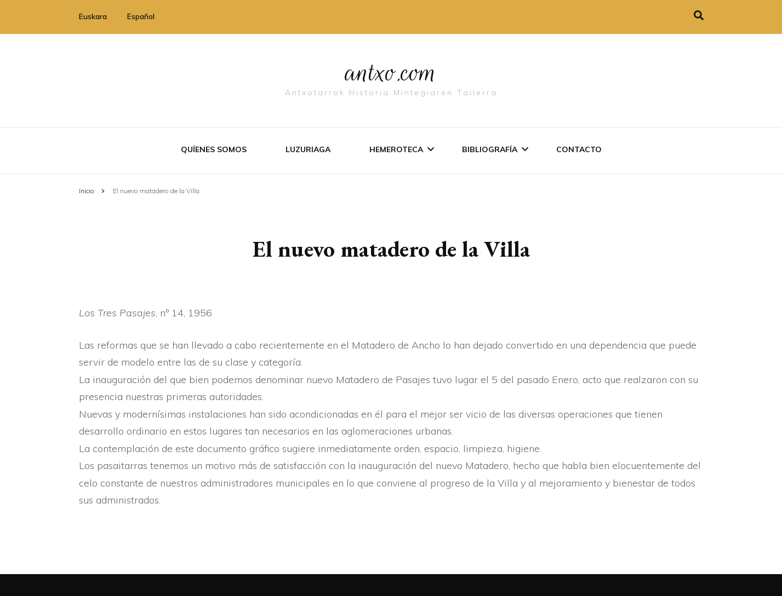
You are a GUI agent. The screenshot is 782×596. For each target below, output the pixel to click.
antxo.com (391, 72)
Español (141, 16)
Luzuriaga (308, 149)
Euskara (93, 16)
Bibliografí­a (489, 149)
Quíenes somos (214, 149)
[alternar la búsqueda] (699, 15)
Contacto (579, 149)
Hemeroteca (396, 149)
